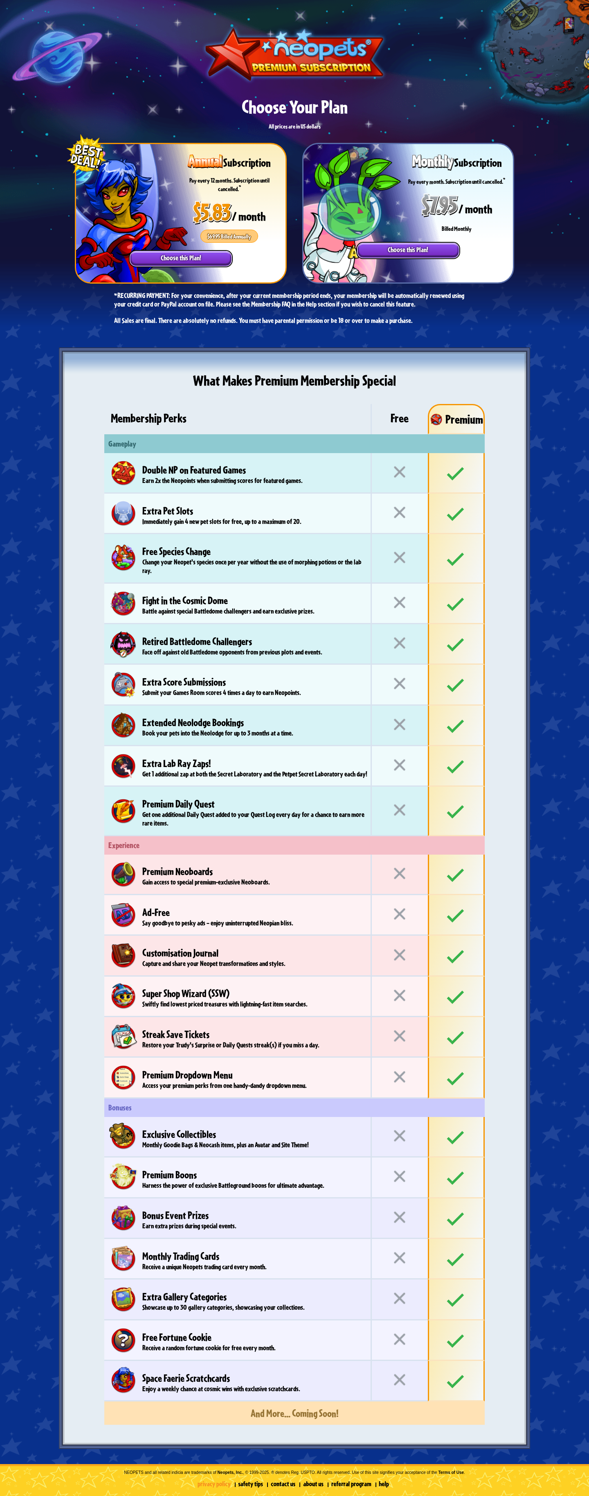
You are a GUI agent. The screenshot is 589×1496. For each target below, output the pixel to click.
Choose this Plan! (181, 257)
